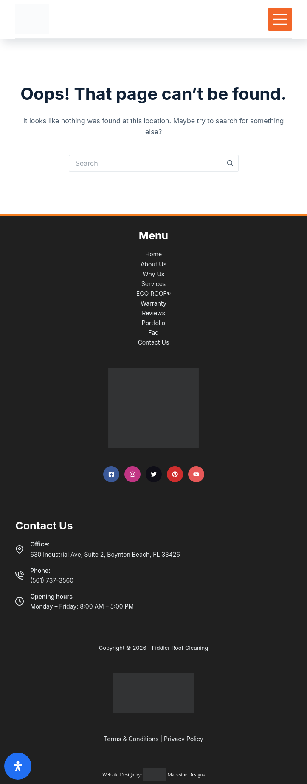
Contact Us (153, 342)
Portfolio (153, 322)
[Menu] (280, 19)
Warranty (153, 303)
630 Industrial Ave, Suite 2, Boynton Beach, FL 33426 (105, 554)
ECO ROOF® (153, 293)
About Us (153, 264)
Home (153, 254)
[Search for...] (145, 163)
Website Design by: (123, 775)
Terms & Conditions (131, 738)
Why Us (153, 273)
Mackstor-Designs (185, 775)
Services (153, 283)
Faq (153, 332)
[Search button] (230, 163)
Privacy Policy (183, 738)
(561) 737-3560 (51, 580)
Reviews (153, 313)
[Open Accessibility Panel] (17, 766)
